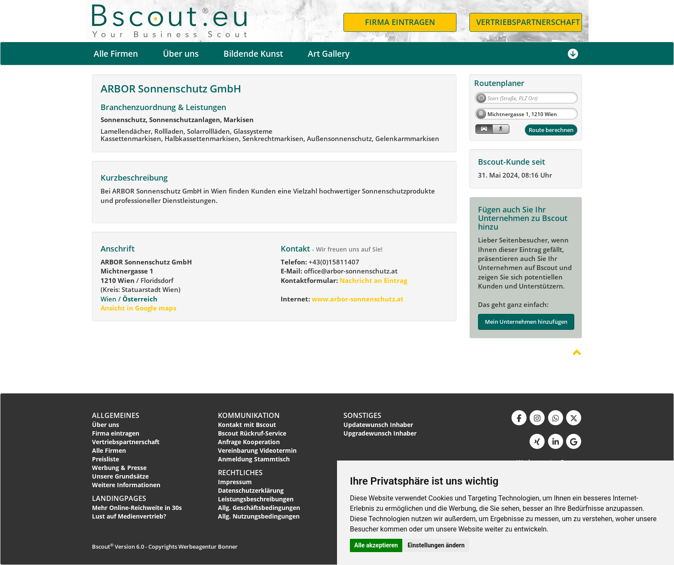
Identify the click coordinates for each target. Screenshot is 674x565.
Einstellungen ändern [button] (436, 545)
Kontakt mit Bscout (247, 425)
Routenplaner (499, 83)
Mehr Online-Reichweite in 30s (137, 508)
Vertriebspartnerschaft (125, 442)
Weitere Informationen (126, 485)
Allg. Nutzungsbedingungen (259, 516)
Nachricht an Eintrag (372, 280)
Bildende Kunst (253, 53)
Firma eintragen (115, 433)
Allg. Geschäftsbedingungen (259, 508)
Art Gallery (328, 53)
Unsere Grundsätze (120, 476)
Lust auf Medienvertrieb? (129, 516)
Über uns (181, 53)
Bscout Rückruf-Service (252, 433)
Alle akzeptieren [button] (376, 545)
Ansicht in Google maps (138, 308)
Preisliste (105, 459)
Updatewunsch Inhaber (378, 425)
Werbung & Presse (119, 468)
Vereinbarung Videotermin (257, 450)
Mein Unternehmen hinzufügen (526, 321)
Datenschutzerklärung (251, 490)
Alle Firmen (116, 53)
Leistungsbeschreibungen (256, 499)
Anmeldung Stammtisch (254, 459)
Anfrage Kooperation (249, 442)
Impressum (235, 482)
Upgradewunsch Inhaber (380, 433)
